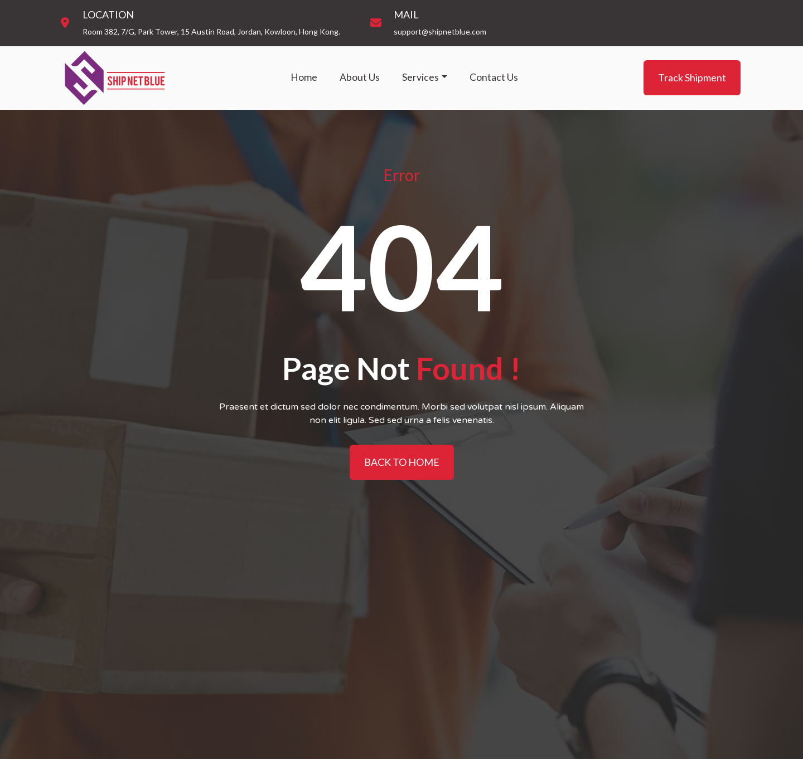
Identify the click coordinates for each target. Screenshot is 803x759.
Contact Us (494, 77)
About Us (360, 77)
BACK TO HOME (401, 462)
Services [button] (420, 77)
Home (304, 77)
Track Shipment (692, 77)
